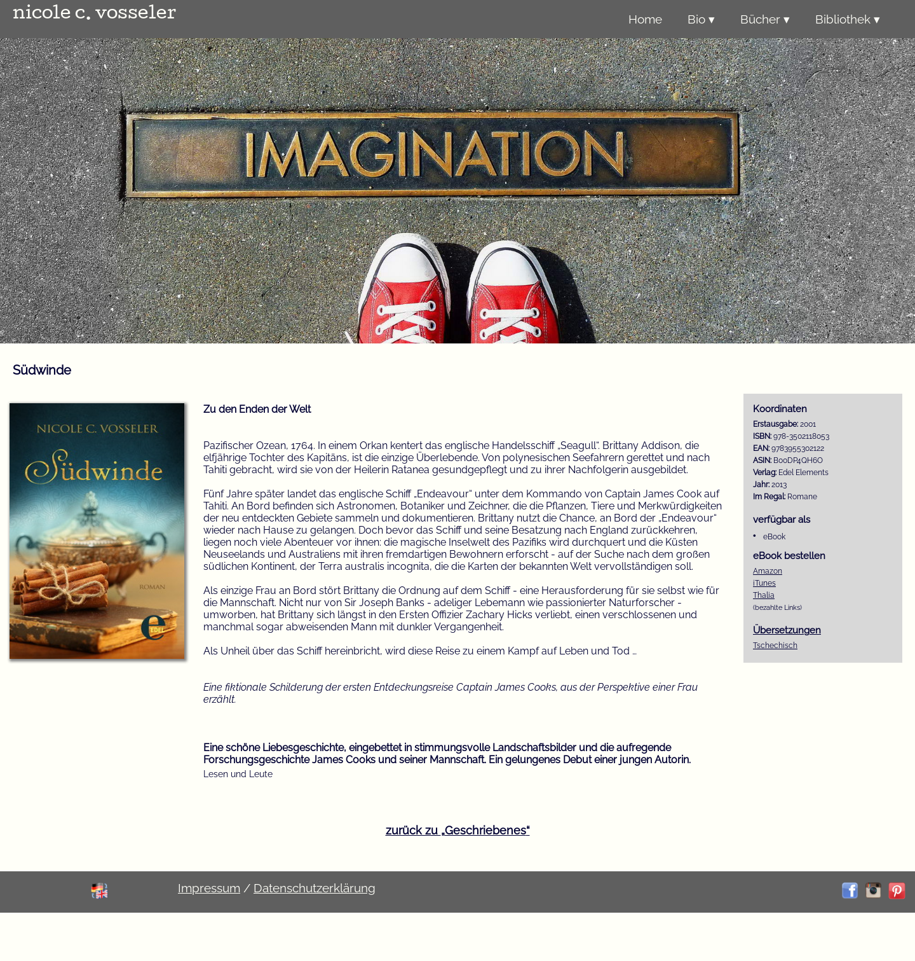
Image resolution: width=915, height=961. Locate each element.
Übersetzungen (787, 630)
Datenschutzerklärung (315, 888)
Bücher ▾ (765, 19)
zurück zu (458, 830)
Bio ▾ (701, 19)
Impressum (209, 888)
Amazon (767, 571)
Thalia (764, 595)
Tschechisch (775, 645)
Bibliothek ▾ (847, 19)
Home (645, 19)
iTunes (764, 583)
